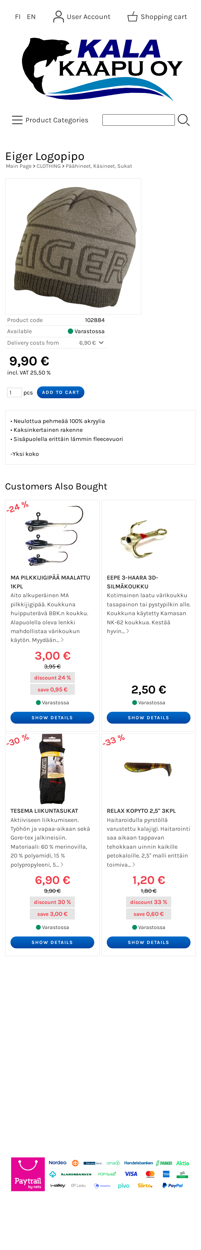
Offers (18, 988)
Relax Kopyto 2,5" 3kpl (141, 810)
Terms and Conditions (44, 1053)
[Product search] (138, 120)
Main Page (19, 166)
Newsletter (25, 1005)
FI (18, 17)
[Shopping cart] (157, 16)
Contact (21, 1037)
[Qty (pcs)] (14, 392)
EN (31, 17)
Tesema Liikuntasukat (44, 810)
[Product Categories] (51, 120)
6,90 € (92, 342)
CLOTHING (49, 166)
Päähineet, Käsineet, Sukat (99, 166)
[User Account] (83, 16)
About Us (23, 1021)
